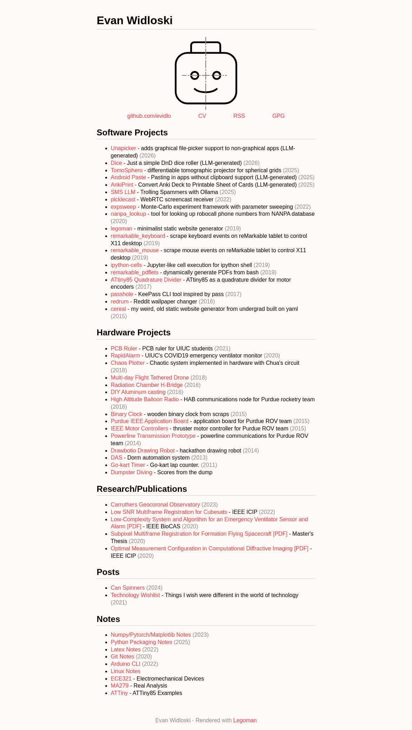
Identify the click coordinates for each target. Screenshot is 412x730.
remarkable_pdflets (135, 272)
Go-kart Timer (129, 465)
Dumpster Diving (132, 472)
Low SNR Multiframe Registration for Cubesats (170, 512)
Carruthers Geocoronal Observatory (156, 505)
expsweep (124, 207)
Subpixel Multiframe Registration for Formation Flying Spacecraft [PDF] (200, 534)
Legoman (245, 720)
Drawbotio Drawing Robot (144, 451)
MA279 (120, 686)
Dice (117, 163)
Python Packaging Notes (142, 642)
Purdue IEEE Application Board (150, 421)
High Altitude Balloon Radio (145, 399)
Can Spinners (128, 588)
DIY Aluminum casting (139, 392)
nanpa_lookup (129, 214)
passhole (123, 294)
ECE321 (121, 679)
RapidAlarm (126, 356)
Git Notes (123, 656)
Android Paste (129, 177)
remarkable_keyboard (139, 236)
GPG (278, 116)
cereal (119, 309)
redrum (120, 301)
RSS (239, 116)
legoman (122, 229)
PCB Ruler (125, 348)
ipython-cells (127, 265)
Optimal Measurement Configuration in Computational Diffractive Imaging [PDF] (210, 548)
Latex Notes (126, 649)
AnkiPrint (123, 185)
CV (202, 116)
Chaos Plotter (128, 363)
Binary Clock (127, 414)
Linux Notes (126, 671)
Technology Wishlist (136, 595)
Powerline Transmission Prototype (154, 436)
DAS (117, 458)
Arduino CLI (126, 664)
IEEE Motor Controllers (140, 428)
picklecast (124, 199)
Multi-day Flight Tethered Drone (151, 378)
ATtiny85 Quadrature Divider (147, 280)
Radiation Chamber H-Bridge (148, 385)
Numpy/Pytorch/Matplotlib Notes (152, 635)
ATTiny (119, 693)
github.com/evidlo (149, 116)
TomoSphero (127, 170)
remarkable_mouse (135, 250)
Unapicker (124, 148)
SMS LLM (124, 192)
